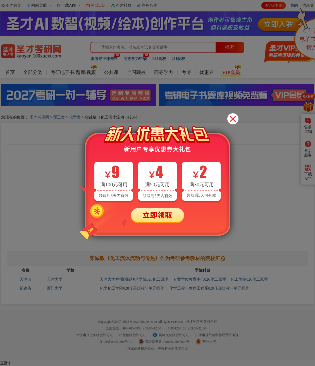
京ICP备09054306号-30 (115, 342)
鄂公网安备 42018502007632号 (167, 342)
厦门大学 (55, 288)
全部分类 (32, 72)
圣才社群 (124, 5)
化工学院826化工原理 (249, 279)
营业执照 (209, 342)
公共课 (111, 72)
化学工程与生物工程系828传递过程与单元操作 (209, 288)
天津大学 (55, 279)
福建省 (25, 288)
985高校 (159, 59)
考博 (186, 72)
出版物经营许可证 (132, 335)
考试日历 (98, 5)
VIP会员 (231, 72)
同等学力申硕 (135, 59)
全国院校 (136, 72)
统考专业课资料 (104, 59)
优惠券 (206, 72)
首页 (10, 72)
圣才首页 (13, 5)
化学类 (75, 117)
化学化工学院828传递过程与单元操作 (132, 288)
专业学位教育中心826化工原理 (199, 279)
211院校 (178, 59)
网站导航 (39, 5)
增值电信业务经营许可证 (94, 335)
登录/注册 (273, 5)
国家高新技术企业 (140, 348)
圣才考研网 (39, 117)
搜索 (229, 47)
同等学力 (163, 72)
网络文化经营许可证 (174, 335)
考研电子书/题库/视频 (73, 72)
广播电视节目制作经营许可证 (217, 335)
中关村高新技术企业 (173, 348)
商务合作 (149, 5)
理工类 (59, 117)
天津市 (25, 279)
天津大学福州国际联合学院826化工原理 (134, 279)
